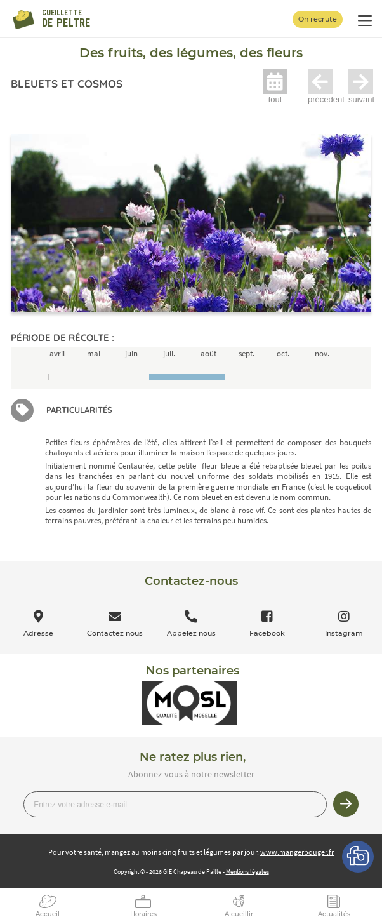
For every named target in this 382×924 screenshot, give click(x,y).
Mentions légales (247, 871)
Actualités (334, 914)
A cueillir (239, 914)
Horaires (143, 914)
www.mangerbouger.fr (297, 852)
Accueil (48, 914)
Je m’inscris (346, 804)
